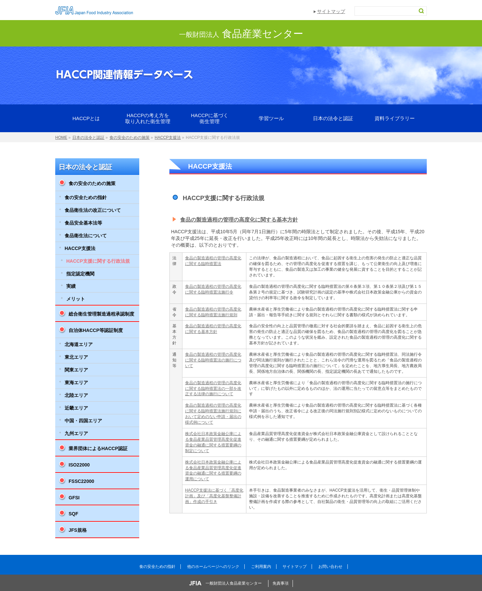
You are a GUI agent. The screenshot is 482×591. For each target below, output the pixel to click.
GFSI (74, 497)
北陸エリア (76, 395)
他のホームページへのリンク (213, 566)
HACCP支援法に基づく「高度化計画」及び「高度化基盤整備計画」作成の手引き (214, 496)
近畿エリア (76, 408)
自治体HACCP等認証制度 (96, 330)
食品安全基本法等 (83, 223)
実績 (71, 286)
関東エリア (76, 369)
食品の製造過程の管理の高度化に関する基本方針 (239, 220)
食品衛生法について (86, 235)
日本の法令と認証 (85, 167)
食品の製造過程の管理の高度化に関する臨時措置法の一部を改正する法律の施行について (213, 389)
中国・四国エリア (83, 420)
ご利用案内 (261, 566)
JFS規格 (78, 530)
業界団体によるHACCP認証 (98, 448)
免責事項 (280, 583)
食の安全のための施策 (92, 183)
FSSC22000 (81, 481)
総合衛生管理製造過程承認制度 (101, 314)
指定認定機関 (80, 273)
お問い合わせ (330, 566)
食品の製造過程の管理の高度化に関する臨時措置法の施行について (213, 360)
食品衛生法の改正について (93, 210)
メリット (75, 299)
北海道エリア (79, 344)
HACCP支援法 (80, 248)
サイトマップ (331, 11)
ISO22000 (79, 465)
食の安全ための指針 (86, 197)
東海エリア (76, 382)
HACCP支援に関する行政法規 (98, 261)
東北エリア (76, 357)
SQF (73, 513)
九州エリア (76, 433)
